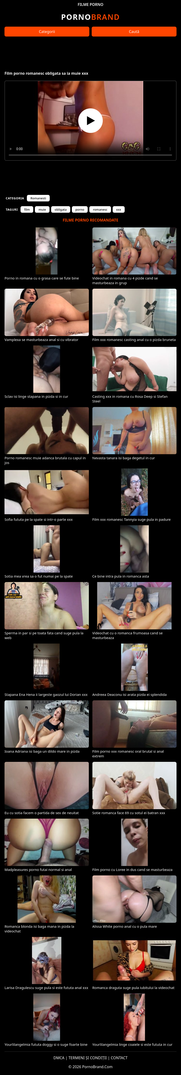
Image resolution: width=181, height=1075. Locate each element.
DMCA (59, 1057)
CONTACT (119, 1057)
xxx (118, 209)
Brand (90, 17)
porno (79, 209)
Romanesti (38, 198)
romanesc (100, 209)
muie (42, 209)
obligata (61, 209)
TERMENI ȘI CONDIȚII (87, 1057)
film (27, 209)
